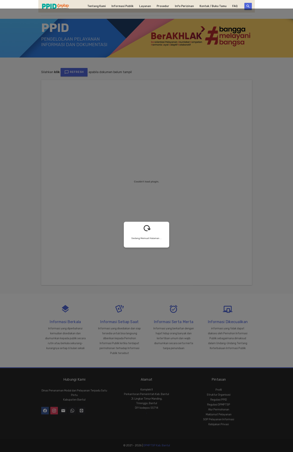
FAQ (235, 6)
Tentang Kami (96, 6)
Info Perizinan (184, 6)
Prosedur (163, 6)
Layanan (145, 6)
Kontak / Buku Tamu (213, 6)
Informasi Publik (122, 6)
